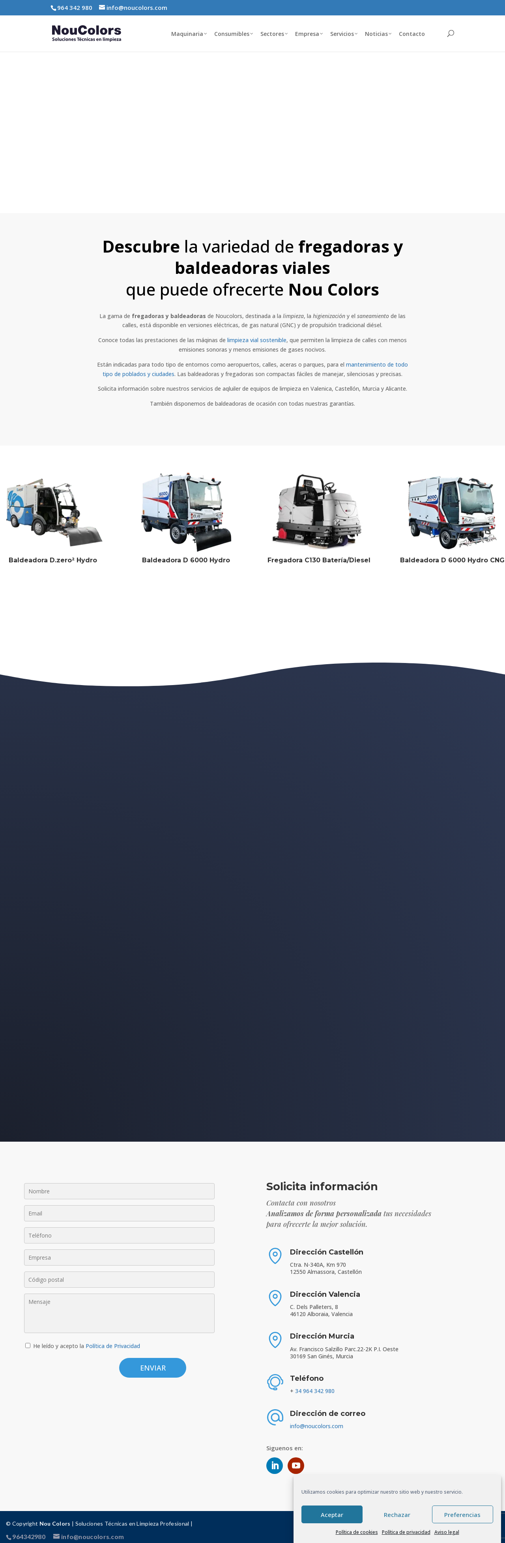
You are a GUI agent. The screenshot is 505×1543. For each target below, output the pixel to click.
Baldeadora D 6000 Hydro (186, 554)
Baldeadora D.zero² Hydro (53, 554)
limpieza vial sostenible (256, 333)
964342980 (28, 1530)
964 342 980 (74, 7)
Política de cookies (357, 1532)
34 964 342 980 (315, 1384)
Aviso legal (446, 1532)
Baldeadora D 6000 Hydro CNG (452, 554)
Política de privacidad (406, 1532)
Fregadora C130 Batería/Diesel (318, 554)
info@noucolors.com (316, 1419)
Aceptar (332, 1515)
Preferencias (462, 1515)
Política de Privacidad (113, 1339)
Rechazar (397, 1515)
